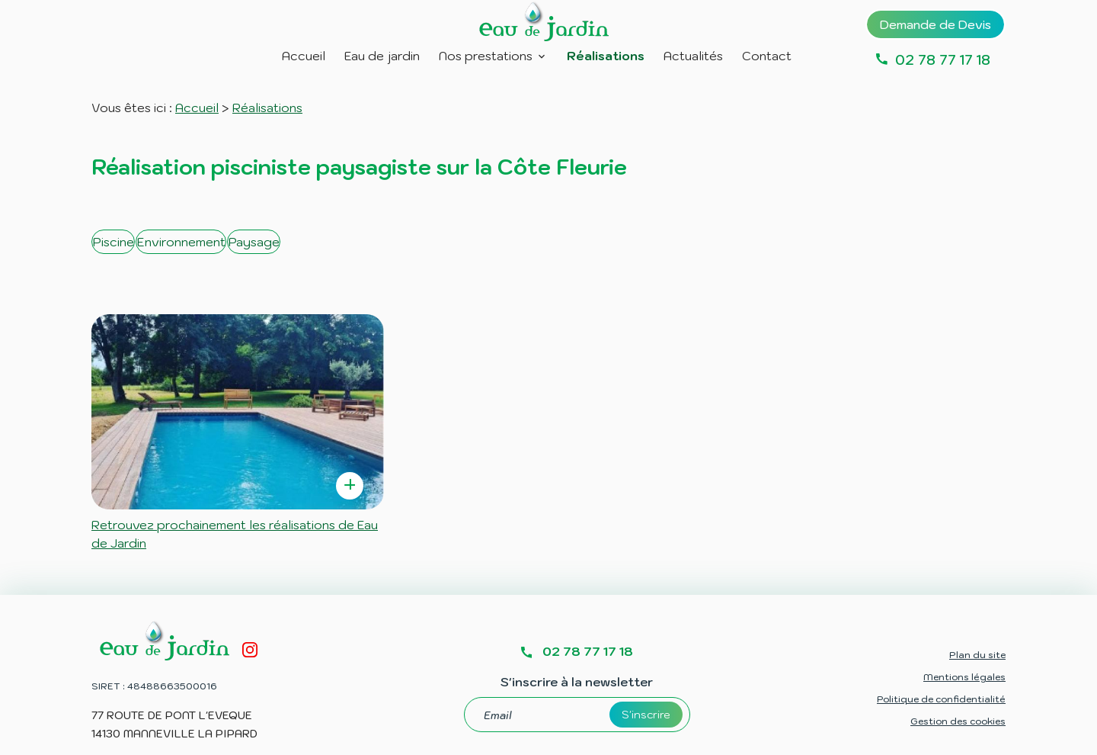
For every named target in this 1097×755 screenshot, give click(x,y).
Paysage (347, 241)
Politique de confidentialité (941, 675)
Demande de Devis (935, 24)
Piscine (125, 241)
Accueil (303, 55)
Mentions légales (964, 653)
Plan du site (977, 631)
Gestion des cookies (958, 697)
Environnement (234, 241)
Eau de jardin (382, 55)
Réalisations (605, 55)
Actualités (693, 55)
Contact (767, 55)
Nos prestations (486, 55)
